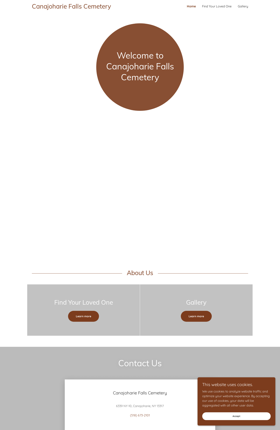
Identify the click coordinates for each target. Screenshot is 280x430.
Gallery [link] (243, 6)
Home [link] (191, 6)
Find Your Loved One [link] (217, 6)
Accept (236, 416)
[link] (86, 7)
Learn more (83, 316)
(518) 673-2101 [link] (140, 415)
